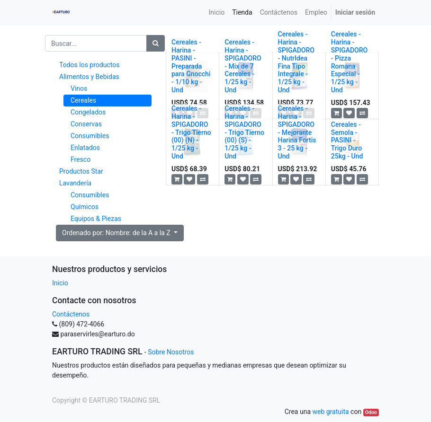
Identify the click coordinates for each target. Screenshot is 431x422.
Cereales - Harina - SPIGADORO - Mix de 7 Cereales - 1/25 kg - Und (242, 66)
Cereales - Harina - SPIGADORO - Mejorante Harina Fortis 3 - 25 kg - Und (297, 132)
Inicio (60, 283)
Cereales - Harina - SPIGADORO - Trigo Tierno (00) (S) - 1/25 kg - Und (244, 132)
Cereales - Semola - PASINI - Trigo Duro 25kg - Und (347, 140)
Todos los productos (89, 65)
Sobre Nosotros (171, 352)
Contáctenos (71, 314)
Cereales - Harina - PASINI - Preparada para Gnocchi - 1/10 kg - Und (190, 66)
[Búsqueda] (155, 43)
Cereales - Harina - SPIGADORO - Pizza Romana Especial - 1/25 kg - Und (349, 62)
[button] (336, 113)
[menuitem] (217, 12)
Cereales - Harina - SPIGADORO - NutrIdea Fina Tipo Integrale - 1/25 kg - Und (296, 62)
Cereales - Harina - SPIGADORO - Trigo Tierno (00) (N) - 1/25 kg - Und (191, 132)
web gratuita (330, 411)
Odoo (371, 412)
